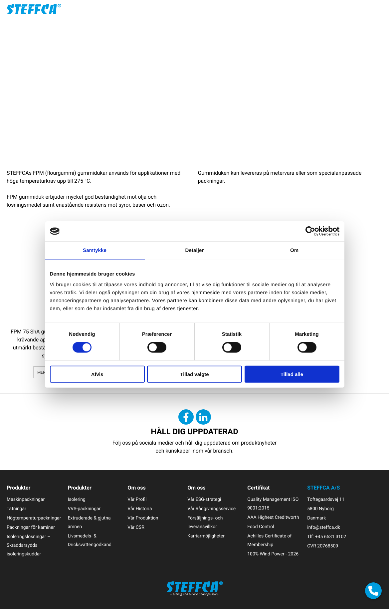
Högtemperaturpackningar (34, 518)
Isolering (77, 499)
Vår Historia (139, 509)
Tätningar (16, 509)
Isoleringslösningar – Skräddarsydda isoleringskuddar (28, 545)
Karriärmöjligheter (206, 536)
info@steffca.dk (323, 527)
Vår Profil (136, 499)
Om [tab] (294, 250)
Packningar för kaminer (31, 527)
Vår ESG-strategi (204, 499)
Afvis (97, 374)
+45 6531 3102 (330, 536)
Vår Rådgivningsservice (211, 509)
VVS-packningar (84, 509)
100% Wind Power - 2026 (272, 554)
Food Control (260, 526)
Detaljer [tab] (194, 250)
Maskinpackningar (26, 499)
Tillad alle (292, 374)
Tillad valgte (194, 374)
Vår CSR (135, 527)
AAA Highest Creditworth (273, 517)
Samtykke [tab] (94, 250)
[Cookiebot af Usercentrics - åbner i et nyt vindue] (310, 231)
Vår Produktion (142, 518)
